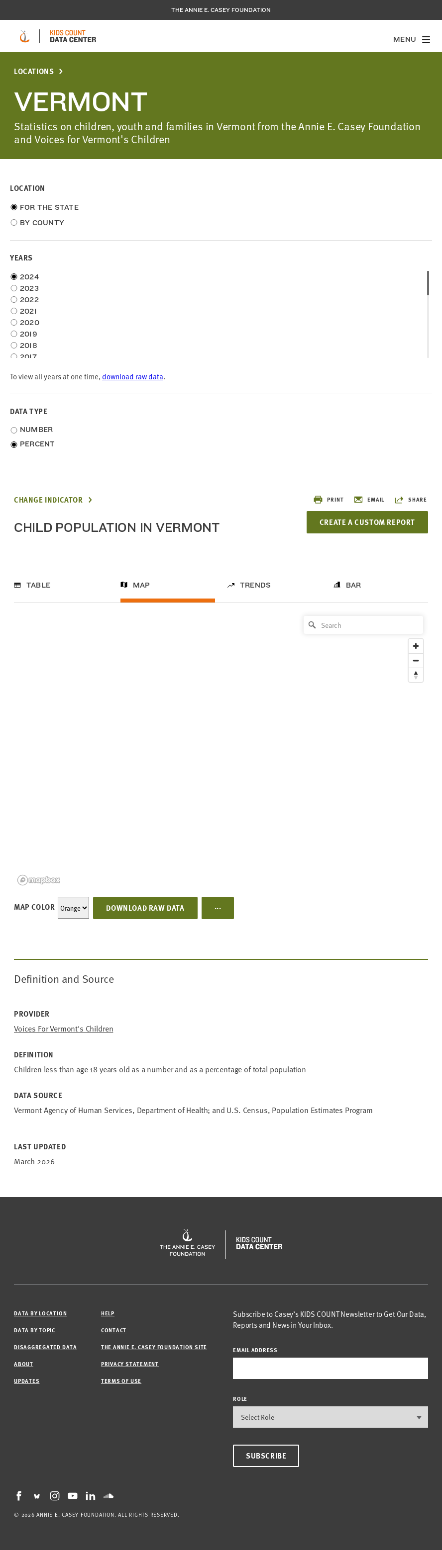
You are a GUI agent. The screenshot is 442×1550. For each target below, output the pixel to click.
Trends (255, 585)
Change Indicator (48, 500)
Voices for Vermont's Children (63, 1028)
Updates (26, 1380)
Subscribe (266, 1455)
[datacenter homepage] (73, 36)
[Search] (363, 625)
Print (328, 500)
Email (368, 500)
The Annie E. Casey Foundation (221, 9)
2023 (29, 288)
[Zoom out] (416, 660)
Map (141, 585)
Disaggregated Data (45, 1347)
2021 (28, 311)
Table (38, 585)
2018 (28, 345)
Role (240, 1398)
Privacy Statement (130, 1364)
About (23, 1364)
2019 (28, 334)
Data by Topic (34, 1330)
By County (42, 222)
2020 (29, 322)
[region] (221, 750)
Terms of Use (121, 1380)
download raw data (132, 376)
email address (255, 1350)
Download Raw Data (145, 907)
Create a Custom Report (367, 522)
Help (107, 1313)
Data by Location (40, 1313)
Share (410, 500)
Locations (34, 71)
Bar (353, 585)
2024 (29, 276)
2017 (28, 356)
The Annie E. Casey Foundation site (154, 1347)
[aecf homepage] (24, 36)
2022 (29, 299)
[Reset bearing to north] (416, 675)
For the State (49, 207)
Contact (113, 1330)
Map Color (34, 906)
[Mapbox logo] (39, 880)
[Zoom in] (416, 646)
